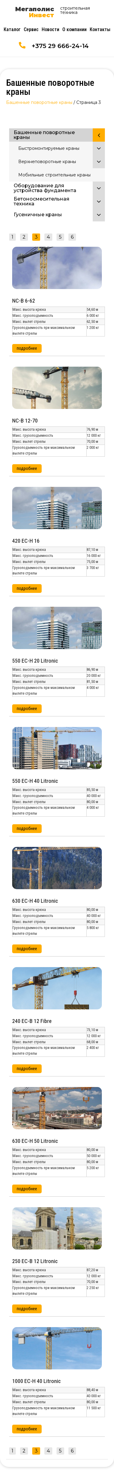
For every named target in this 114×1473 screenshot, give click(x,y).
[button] (27, 348)
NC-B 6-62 (23, 300)
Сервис (31, 29)
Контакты (100, 29)
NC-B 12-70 (25, 420)
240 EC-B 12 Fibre (32, 1021)
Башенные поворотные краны (39, 102)
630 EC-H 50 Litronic (35, 1141)
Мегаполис (34, 12)
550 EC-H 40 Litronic (35, 781)
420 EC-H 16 (26, 541)
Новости (50, 29)
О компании (74, 29)
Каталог (12, 29)
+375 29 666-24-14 (60, 46)
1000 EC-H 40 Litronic (36, 1381)
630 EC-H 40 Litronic (35, 901)
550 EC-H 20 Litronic (35, 661)
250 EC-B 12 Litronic (35, 1261)
